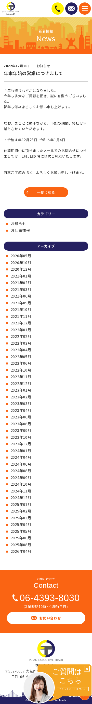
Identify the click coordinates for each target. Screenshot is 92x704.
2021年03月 (21, 289)
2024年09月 (21, 477)
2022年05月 (21, 356)
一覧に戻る (46, 192)
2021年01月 (21, 275)
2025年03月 (21, 517)
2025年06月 (21, 537)
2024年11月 (21, 490)
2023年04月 (21, 410)
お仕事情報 (20, 230)
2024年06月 (21, 464)
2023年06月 (21, 416)
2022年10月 (21, 370)
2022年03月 (21, 343)
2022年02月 (21, 336)
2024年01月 (21, 450)
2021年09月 (21, 302)
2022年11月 (21, 376)
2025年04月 (21, 524)
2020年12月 (21, 269)
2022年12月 (21, 383)
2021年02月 (21, 282)
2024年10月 (21, 484)
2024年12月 (21, 497)
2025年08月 (21, 544)
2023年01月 (21, 390)
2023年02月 (21, 396)
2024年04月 (21, 457)
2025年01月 (21, 504)
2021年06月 (21, 296)
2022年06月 (21, 363)
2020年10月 (21, 262)
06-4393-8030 (50, 598)
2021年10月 (21, 309)
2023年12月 (21, 443)
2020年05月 (21, 255)
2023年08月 (21, 423)
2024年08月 (21, 470)
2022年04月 (21, 349)
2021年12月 (21, 322)
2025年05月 (21, 531)
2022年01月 (21, 329)
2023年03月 (21, 403)
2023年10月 (21, 437)
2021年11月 (21, 316)
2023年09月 (21, 430)
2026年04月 (21, 551)
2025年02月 (21, 510)
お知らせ (18, 223)
